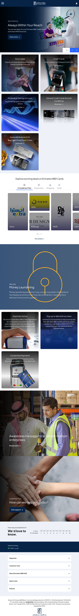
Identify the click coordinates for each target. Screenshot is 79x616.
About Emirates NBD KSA (18, 573)
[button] (72, 50)
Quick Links (13, 581)
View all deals (39, 239)
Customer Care (14, 566)
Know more (14, 37)
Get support (16, 510)
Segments (13, 558)
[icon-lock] (77, 3)
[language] (13, 548)
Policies (12, 589)
